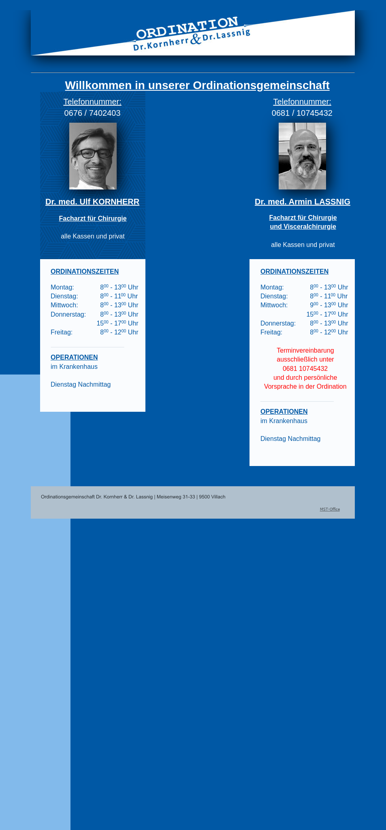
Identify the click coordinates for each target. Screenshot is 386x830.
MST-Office (330, 509)
